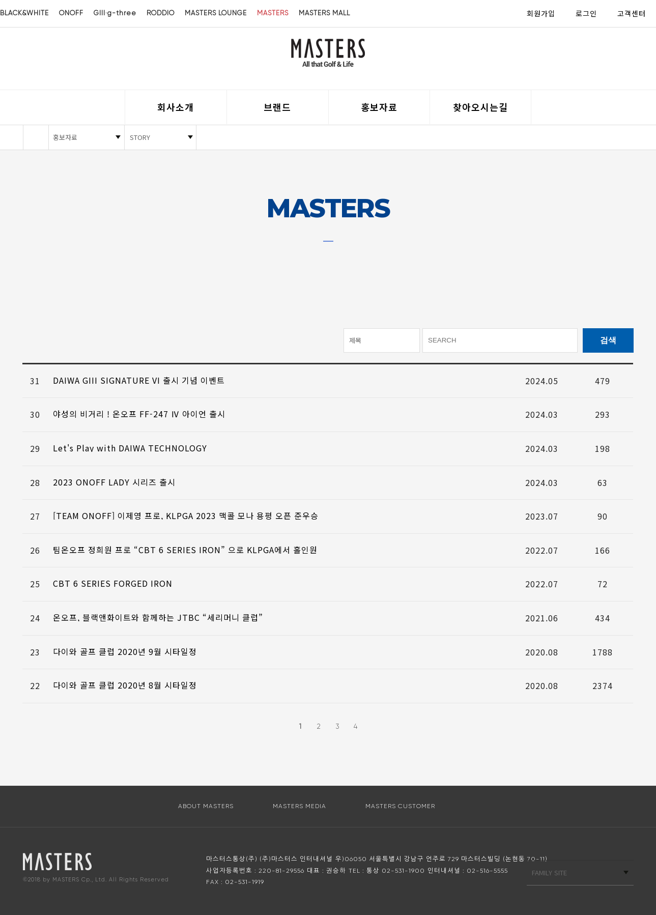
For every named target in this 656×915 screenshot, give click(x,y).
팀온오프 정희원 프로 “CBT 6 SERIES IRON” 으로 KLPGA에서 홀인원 (185, 550)
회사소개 (175, 106)
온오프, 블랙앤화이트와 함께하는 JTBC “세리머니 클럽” (158, 617)
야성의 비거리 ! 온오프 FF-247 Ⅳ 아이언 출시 (139, 414)
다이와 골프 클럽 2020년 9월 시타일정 (125, 651)
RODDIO (161, 13)
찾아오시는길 (480, 106)
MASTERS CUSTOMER (400, 806)
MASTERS (273, 13)
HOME (35, 137)
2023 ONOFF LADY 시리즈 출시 (114, 482)
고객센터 (631, 13)
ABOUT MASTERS (206, 806)
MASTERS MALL (324, 13)
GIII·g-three (115, 13)
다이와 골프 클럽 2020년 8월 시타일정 (125, 685)
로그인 (586, 13)
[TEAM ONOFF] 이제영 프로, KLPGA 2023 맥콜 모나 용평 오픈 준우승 (186, 515)
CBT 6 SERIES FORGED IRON (113, 583)
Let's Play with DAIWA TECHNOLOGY (130, 448)
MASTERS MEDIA (299, 806)
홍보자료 (379, 106)
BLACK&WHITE (24, 13)
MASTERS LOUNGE (216, 13)
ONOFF (71, 13)
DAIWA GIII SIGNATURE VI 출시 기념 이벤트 (139, 380)
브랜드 (277, 106)
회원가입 (541, 13)
